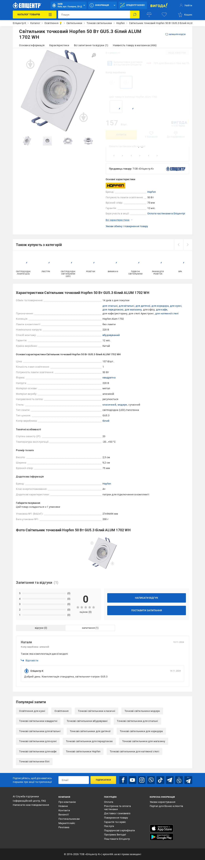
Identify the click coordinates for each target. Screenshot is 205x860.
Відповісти (29, 660)
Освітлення (61, 710)
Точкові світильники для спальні (137, 721)
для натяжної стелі (167, 313)
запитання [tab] (88, 627)
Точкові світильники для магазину (143, 741)
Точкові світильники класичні (96, 710)
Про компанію (67, 801)
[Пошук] (134, 14)
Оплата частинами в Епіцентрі (166, 213)
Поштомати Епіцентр (117, 838)
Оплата (108, 801)
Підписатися (103, 780)
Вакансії (63, 814)
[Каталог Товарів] (34, 14)
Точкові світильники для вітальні (39, 731)
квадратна (108, 377)
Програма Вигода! (115, 834)
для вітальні (126, 305)
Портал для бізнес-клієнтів (166, 806)
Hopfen (151, 191)
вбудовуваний (111, 335)
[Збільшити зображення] (94, 55)
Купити (121, 134)
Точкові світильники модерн (142, 710)
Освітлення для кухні (32, 710)
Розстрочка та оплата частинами (117, 808)
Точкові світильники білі (34, 761)
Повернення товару (116, 817)
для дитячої (143, 305)
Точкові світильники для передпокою (89, 741)
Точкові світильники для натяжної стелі (134, 751)
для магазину (133, 309)
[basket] (184, 14)
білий (105, 420)
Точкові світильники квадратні (38, 721)
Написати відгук (146, 597)
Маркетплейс (66, 823)
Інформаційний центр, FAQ (29, 800)
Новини (63, 806)
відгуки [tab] (39, 627)
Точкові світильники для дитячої (90, 731)
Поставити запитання (146, 610)
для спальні (109, 305)
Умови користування (162, 801)
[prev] (178, 244)
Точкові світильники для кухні (37, 741)
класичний (109, 404)
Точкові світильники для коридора (141, 731)
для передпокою (112, 309)
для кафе (161, 309)
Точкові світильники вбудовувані (87, 721)
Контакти (64, 810)
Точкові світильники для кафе (37, 751)
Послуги (109, 826)
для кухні (175, 305)
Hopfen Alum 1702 (146, 96)
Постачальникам (69, 818)
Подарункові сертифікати (119, 830)
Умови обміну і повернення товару (127, 226)
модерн (122, 404)
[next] (187, 244)
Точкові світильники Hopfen (83, 751)
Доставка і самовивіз (117, 813)
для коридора (159, 305)
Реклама (63, 827)
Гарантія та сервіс (115, 822)
